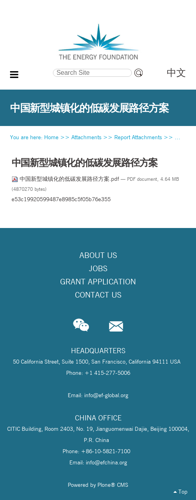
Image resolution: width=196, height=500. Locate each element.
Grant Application (98, 281)
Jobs (98, 268)
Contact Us (98, 295)
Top (181, 491)
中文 (176, 72)
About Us (98, 255)
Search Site (31, 67)
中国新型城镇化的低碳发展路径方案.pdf (66, 178)
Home (51, 137)
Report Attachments (138, 137)
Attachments (86, 137)
